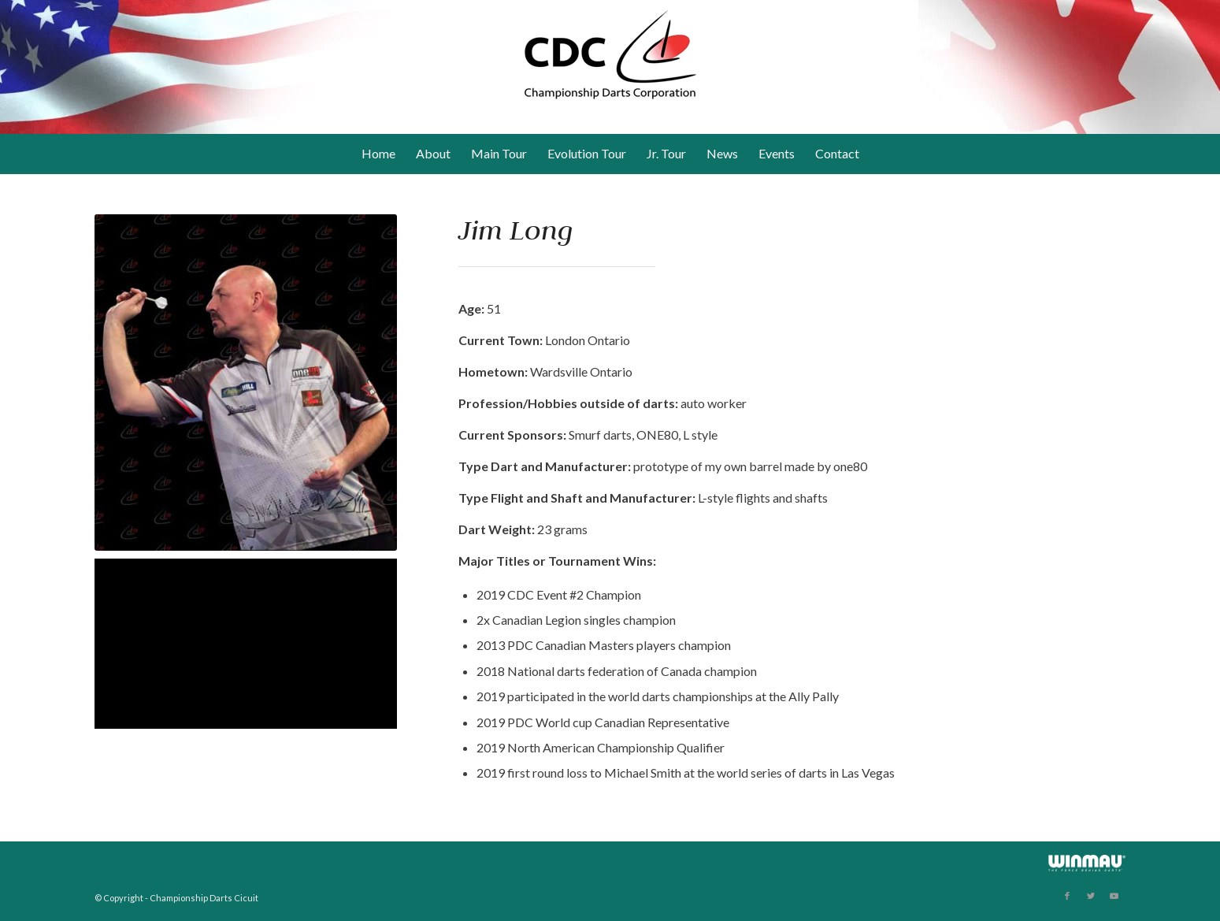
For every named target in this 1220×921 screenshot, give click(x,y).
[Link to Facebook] (1067, 896)
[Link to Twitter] (1091, 896)
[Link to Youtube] (1114, 896)
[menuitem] (378, 153)
